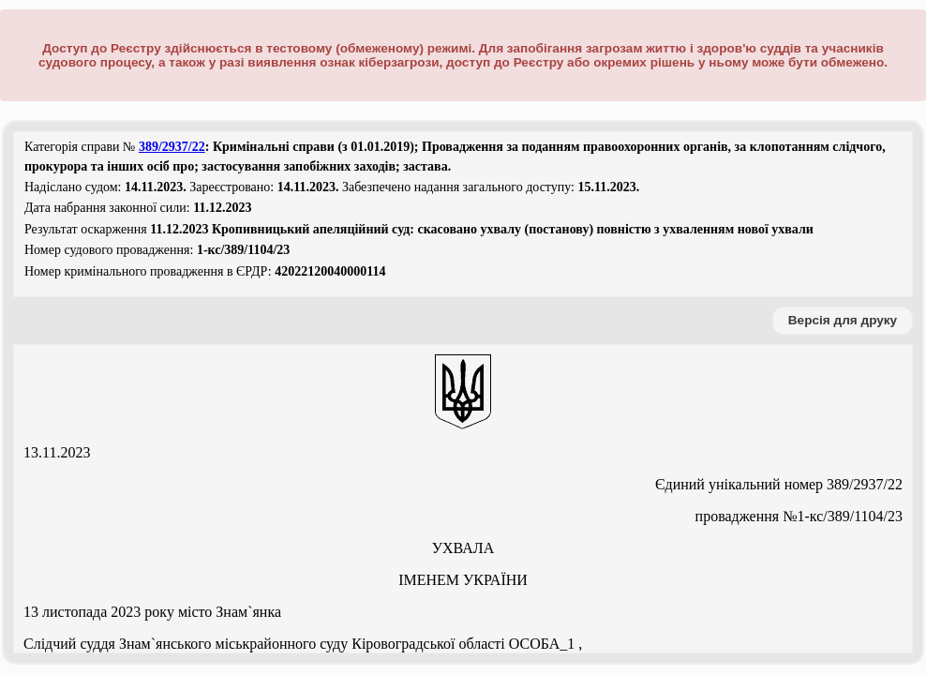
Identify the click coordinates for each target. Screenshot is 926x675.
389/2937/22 (172, 147)
